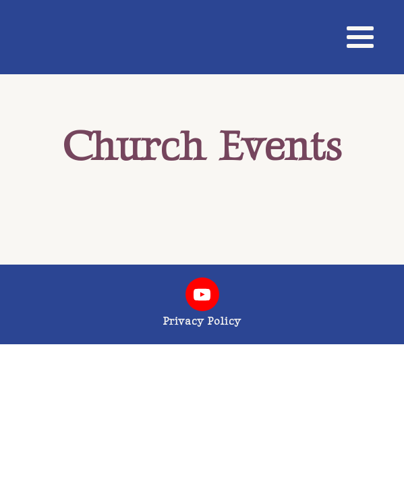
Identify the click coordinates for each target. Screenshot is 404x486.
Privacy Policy (202, 321)
